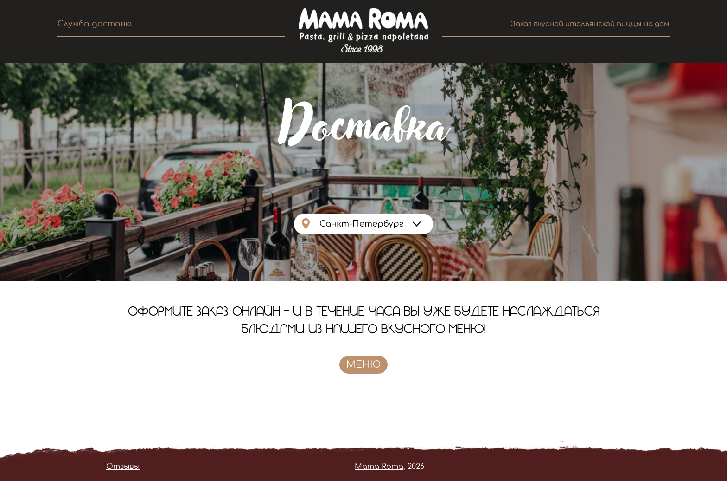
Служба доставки (96, 24)
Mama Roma (379, 466)
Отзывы (123, 466)
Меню (363, 364)
